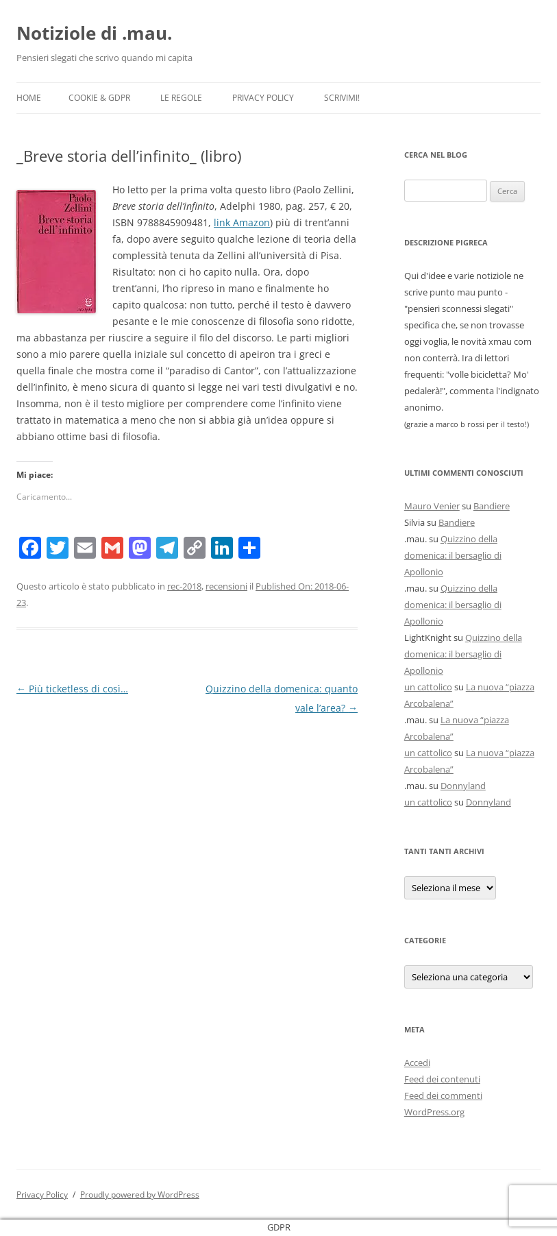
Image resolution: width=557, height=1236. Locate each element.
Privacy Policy (263, 98)
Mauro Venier (432, 506)
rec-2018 (184, 586)
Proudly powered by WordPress (139, 1194)
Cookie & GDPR (99, 98)
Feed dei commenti (443, 1095)
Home (28, 98)
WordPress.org (434, 1112)
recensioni (226, 586)
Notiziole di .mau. (94, 33)
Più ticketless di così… (72, 688)
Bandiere (491, 506)
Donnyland (463, 785)
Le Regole (181, 98)
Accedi (417, 1062)
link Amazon (242, 222)
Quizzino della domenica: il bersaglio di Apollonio (453, 555)
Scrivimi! (342, 98)
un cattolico (428, 687)
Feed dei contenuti (442, 1079)
